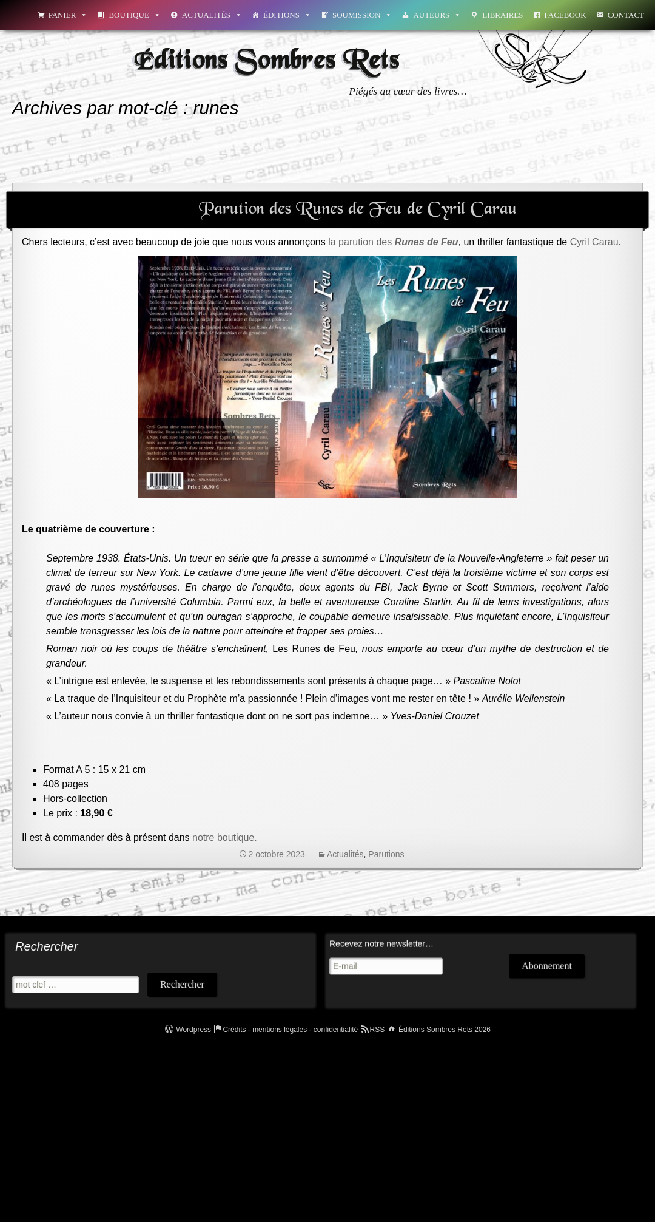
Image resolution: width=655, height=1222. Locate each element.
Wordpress (193, 1029)
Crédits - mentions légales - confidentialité (290, 1029)
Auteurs (437, 14)
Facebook (565, 14)
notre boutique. (226, 837)
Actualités (212, 14)
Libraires (502, 14)
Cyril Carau (594, 242)
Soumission (362, 14)
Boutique (134, 14)
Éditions (287, 14)
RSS (377, 1029)
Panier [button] (68, 14)
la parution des (393, 242)
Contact (626, 14)
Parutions (386, 854)
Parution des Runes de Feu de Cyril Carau (358, 209)
